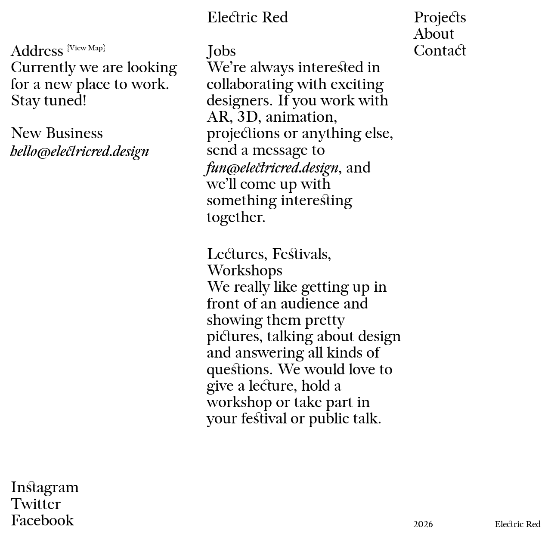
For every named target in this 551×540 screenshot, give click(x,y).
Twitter (35, 505)
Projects (439, 18)
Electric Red (247, 18)
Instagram (44, 488)
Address (57, 52)
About (434, 35)
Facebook (42, 521)
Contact (439, 51)
